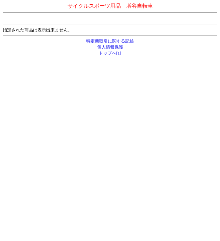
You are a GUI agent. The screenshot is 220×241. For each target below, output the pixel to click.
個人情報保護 (110, 47)
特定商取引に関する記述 (110, 41)
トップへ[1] (110, 53)
